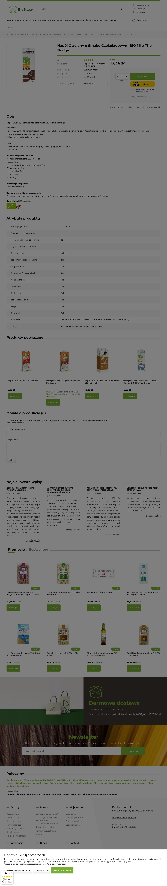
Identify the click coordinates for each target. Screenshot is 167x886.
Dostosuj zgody (41, 870)
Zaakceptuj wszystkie (62, 870)
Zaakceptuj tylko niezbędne (18, 870)
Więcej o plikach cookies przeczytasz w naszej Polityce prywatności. (35, 864)
